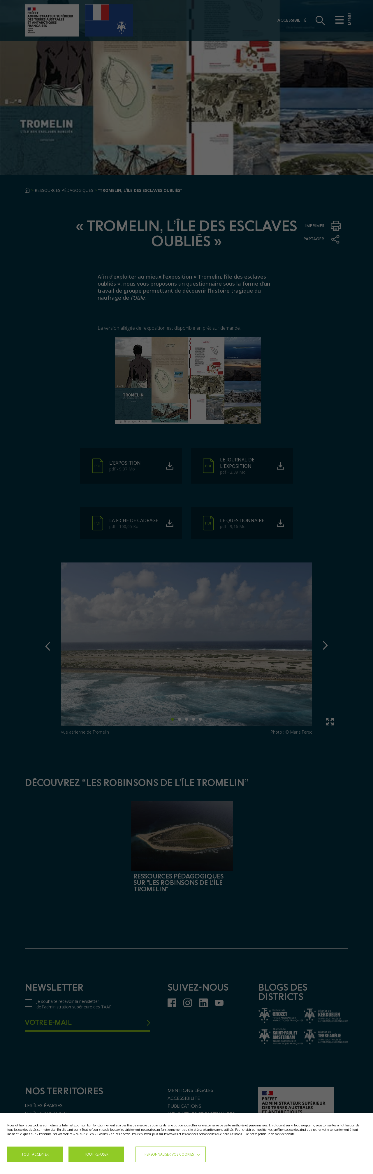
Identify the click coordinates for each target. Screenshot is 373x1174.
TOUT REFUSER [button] (96, 1154)
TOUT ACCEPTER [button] (35, 1154)
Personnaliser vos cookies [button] (169, 1154)
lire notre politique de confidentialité (269, 1134)
